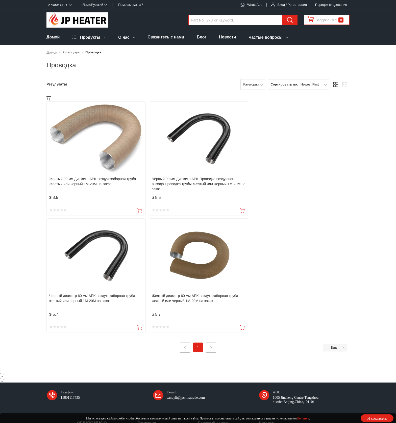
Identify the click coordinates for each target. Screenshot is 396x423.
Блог (201, 37)
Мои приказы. (208, 317)
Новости (227, 37)
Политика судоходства (93, 329)
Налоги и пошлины (91, 317)
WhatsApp (254, 5)
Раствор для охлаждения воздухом (284, 329)
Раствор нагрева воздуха (277, 317)
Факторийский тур (151, 342)
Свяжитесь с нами (165, 37)
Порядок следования (331, 5)
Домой (53, 37)
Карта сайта (296, 404)
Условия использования (263, 404)
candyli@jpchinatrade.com (186, 281)
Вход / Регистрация (292, 5)
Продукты (90, 37)
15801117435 (70, 281)
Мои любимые (209, 329)
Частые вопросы (266, 37)
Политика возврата (91, 342)
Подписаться (253, 364)
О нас (123, 37)
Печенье (303, 418)
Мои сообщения (210, 342)
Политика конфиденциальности (216, 404)
